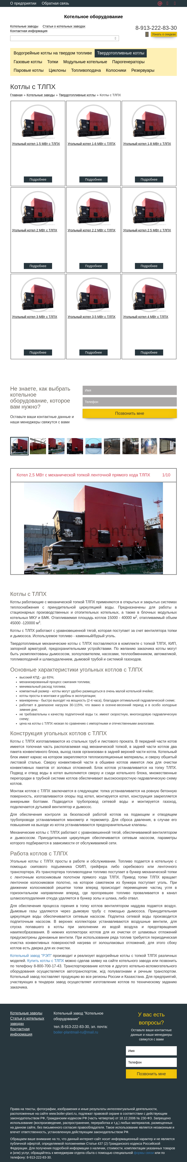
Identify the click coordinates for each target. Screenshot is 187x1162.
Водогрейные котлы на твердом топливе (53, 53)
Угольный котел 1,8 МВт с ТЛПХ (147, 144)
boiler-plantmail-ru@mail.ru (76, 1032)
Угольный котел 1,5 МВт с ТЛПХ (36, 144)
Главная (16, 95)
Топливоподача (86, 70)
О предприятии (23, 3)
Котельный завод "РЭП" (31, 956)
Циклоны (57, 70)
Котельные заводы (24, 26)
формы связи (144, 1153)
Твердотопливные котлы (120, 53)
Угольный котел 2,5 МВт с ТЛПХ (147, 230)
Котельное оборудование (93, 16)
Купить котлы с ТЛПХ (46, 961)
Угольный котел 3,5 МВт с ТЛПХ (91, 317)
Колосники (116, 70)
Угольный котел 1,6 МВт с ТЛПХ (91, 144)
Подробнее (38, 179)
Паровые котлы (29, 70)
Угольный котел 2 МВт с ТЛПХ (34, 230)
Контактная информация (28, 31)
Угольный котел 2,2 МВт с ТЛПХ (91, 230)
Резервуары (142, 70)
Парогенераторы (128, 62)
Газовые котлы (28, 62)
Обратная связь (55, 3)
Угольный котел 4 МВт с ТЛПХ (145, 317)
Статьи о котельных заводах (64, 26)
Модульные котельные (85, 62)
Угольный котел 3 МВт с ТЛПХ (34, 317)
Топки (52, 62)
